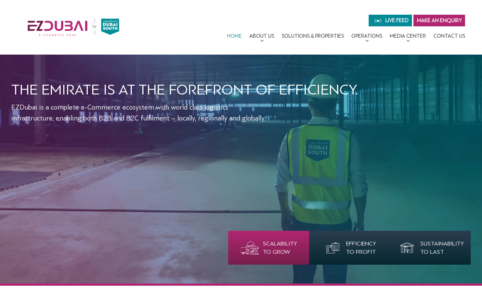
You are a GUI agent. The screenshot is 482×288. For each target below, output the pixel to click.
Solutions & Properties (313, 36)
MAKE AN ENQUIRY (439, 20)
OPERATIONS (366, 36)
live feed (392, 20)
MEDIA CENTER (408, 36)
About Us (261, 36)
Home (234, 36)
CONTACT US (449, 36)
